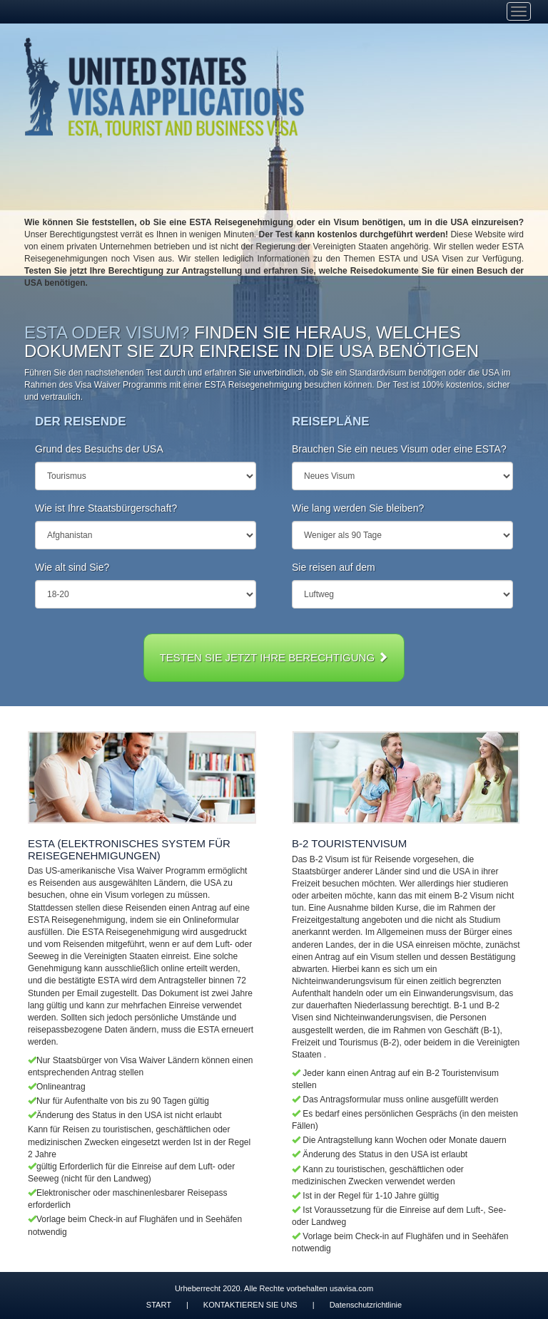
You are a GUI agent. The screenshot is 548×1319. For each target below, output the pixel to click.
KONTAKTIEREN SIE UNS (250, 1304)
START (158, 1304)
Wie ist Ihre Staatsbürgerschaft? (106, 508)
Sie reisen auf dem (333, 567)
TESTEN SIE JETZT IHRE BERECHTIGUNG (274, 657)
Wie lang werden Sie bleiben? (358, 508)
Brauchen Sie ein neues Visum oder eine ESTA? (399, 449)
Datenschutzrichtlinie (366, 1304)
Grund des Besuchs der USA (99, 449)
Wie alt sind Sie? (72, 567)
